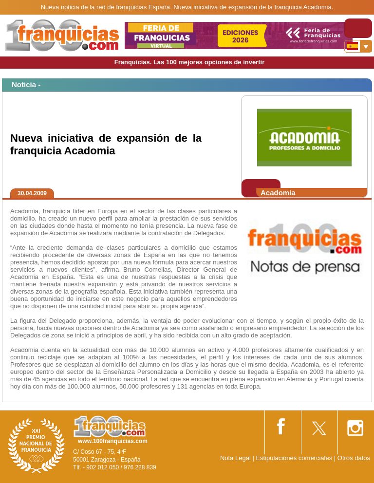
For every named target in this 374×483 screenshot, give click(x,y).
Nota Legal (235, 458)
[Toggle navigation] (358, 28)
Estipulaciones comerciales (295, 458)
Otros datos (353, 458)
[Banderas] (358, 46)
